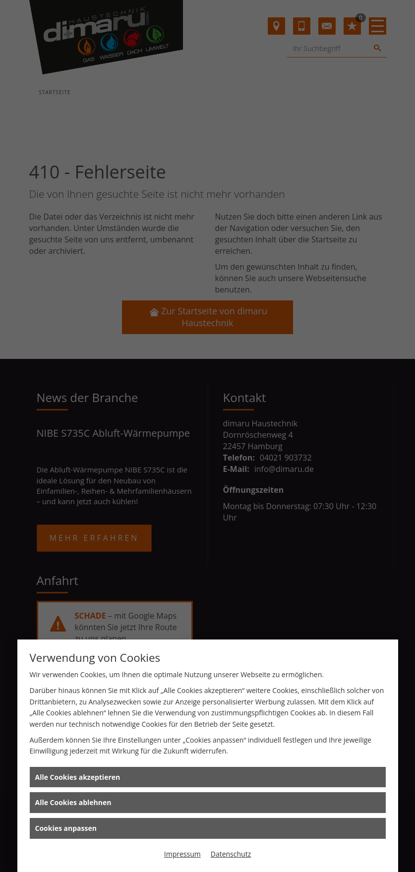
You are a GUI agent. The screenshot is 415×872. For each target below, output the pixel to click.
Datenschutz (231, 854)
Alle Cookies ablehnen (73, 802)
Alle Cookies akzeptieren (77, 777)
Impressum (182, 854)
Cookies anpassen (66, 828)
